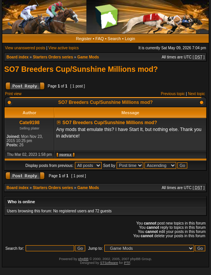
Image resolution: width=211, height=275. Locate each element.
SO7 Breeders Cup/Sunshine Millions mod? (81, 69)
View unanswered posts (25, 48)
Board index (17, 57)
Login (130, 38)
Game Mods (88, 57)
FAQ (100, 38)
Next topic (196, 94)
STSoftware (109, 263)
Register (84, 38)
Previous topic (173, 94)
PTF (127, 263)
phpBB (83, 259)
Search (114, 38)
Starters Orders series (53, 57)
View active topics (64, 48)
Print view (13, 94)
